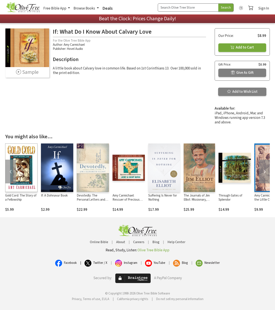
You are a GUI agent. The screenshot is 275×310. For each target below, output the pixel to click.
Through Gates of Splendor (230, 197)
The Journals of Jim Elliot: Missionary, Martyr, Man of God (197, 199)
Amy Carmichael (74, 44)
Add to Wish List (242, 91)
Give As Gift (242, 72)
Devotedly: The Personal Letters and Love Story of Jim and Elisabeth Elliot (91, 201)
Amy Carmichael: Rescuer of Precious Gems (126, 199)
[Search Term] (188, 7)
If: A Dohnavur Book (54, 195)
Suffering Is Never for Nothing (162, 197)
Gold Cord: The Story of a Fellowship (20, 197)
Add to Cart (242, 47)
